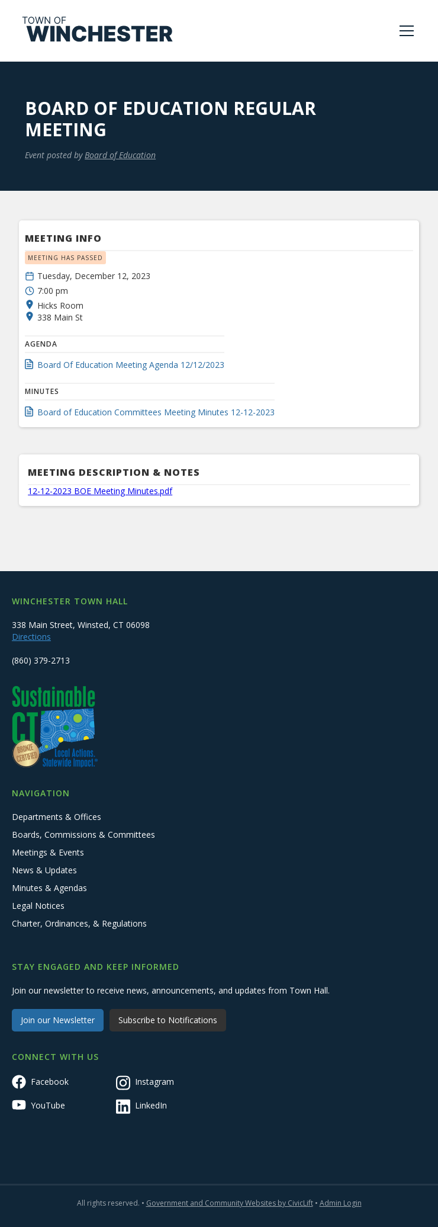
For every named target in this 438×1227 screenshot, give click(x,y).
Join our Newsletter (58, 1020)
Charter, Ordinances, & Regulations (79, 923)
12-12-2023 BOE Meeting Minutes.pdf (100, 490)
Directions (31, 636)
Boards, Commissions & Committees (83, 834)
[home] (97, 31)
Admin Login (341, 1203)
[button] (404, 31)
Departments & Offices (56, 816)
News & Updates (44, 870)
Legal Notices (38, 905)
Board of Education (120, 155)
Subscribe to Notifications (167, 1020)
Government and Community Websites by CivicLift (229, 1203)
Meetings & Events (48, 852)
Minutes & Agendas (49, 887)
